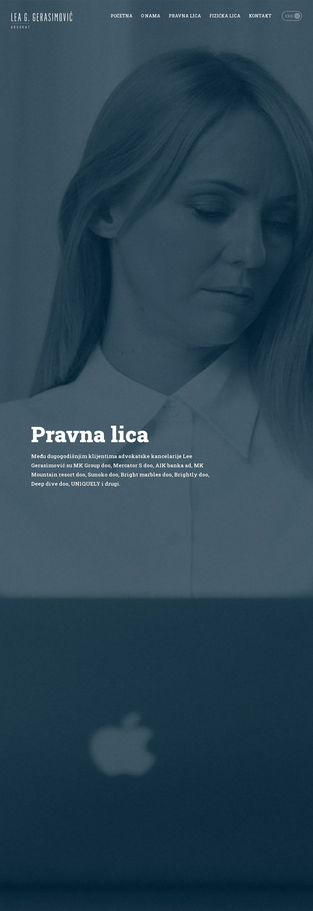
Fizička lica (225, 16)
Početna (122, 16)
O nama (150, 16)
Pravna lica (185, 16)
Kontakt (260, 16)
